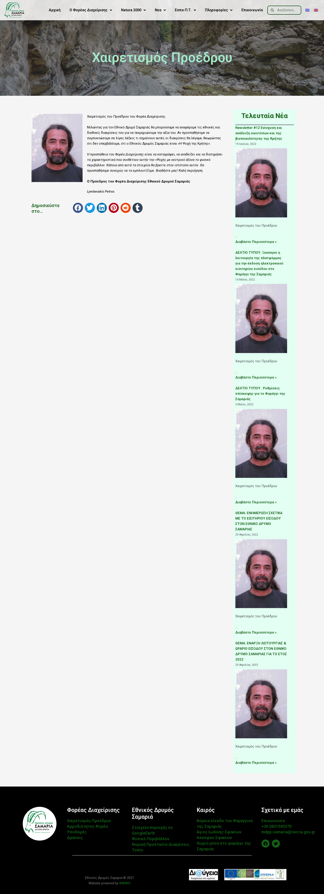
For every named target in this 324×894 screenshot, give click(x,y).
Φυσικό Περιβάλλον (150, 838)
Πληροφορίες (218, 10)
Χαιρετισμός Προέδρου (89, 820)
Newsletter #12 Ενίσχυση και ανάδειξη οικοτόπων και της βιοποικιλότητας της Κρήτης (258, 133)
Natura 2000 (133, 10)
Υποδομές (77, 832)
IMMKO (124, 883)
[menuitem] (307, 10)
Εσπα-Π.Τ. (185, 10)
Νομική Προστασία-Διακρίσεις (160, 844)
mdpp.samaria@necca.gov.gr (288, 832)
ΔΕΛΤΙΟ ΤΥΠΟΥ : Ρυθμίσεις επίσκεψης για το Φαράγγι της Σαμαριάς (260, 393)
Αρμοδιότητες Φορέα (87, 826)
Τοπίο (137, 850)
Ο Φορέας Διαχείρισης (91, 10)
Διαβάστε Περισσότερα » (256, 242)
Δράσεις (75, 837)
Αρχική (55, 10)
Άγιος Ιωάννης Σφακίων (219, 832)
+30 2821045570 (276, 826)
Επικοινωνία (252, 10)
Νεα (160, 10)
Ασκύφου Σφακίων (214, 837)
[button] (78, 208)
